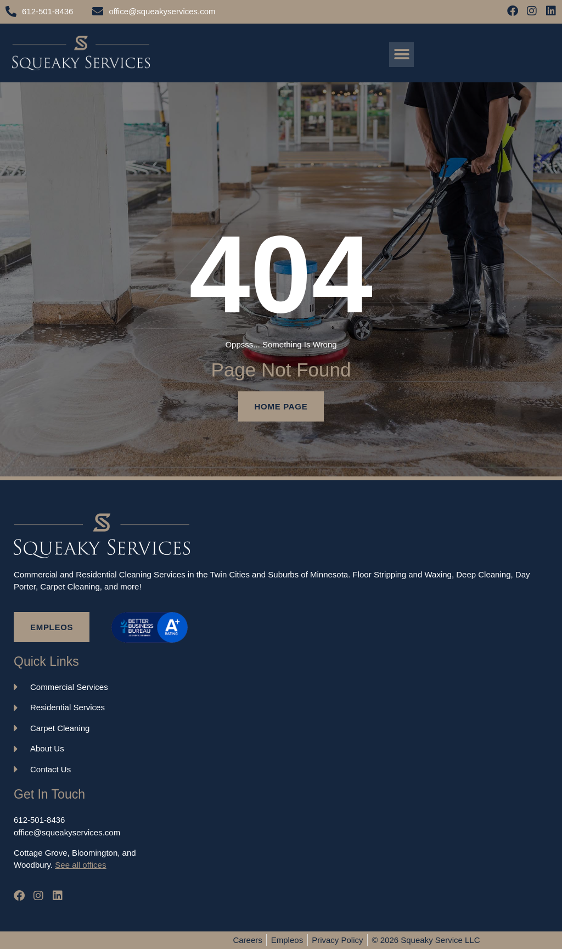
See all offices (80, 864)
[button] (401, 54)
